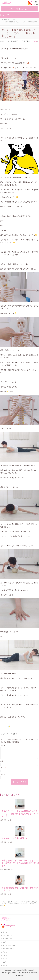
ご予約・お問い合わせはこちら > (19, 9)
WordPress (12, 974)
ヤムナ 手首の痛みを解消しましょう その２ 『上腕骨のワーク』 (29, 906)
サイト (2, 777)
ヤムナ (2, 43)
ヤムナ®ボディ (7, 937)
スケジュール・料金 (9, 947)
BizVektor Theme (23, 974)
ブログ (35, 41)
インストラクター (8, 950)
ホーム (5, 934)
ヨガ (4, 944)
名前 (2, 763)
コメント (3, 745)
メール (3, 770)
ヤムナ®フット (7, 940)
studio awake (17, 972)
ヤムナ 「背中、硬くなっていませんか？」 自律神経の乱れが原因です (9, 906)
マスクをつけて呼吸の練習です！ (16, 841)
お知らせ (5, 967)
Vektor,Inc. (34, 974)
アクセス (5, 954)
